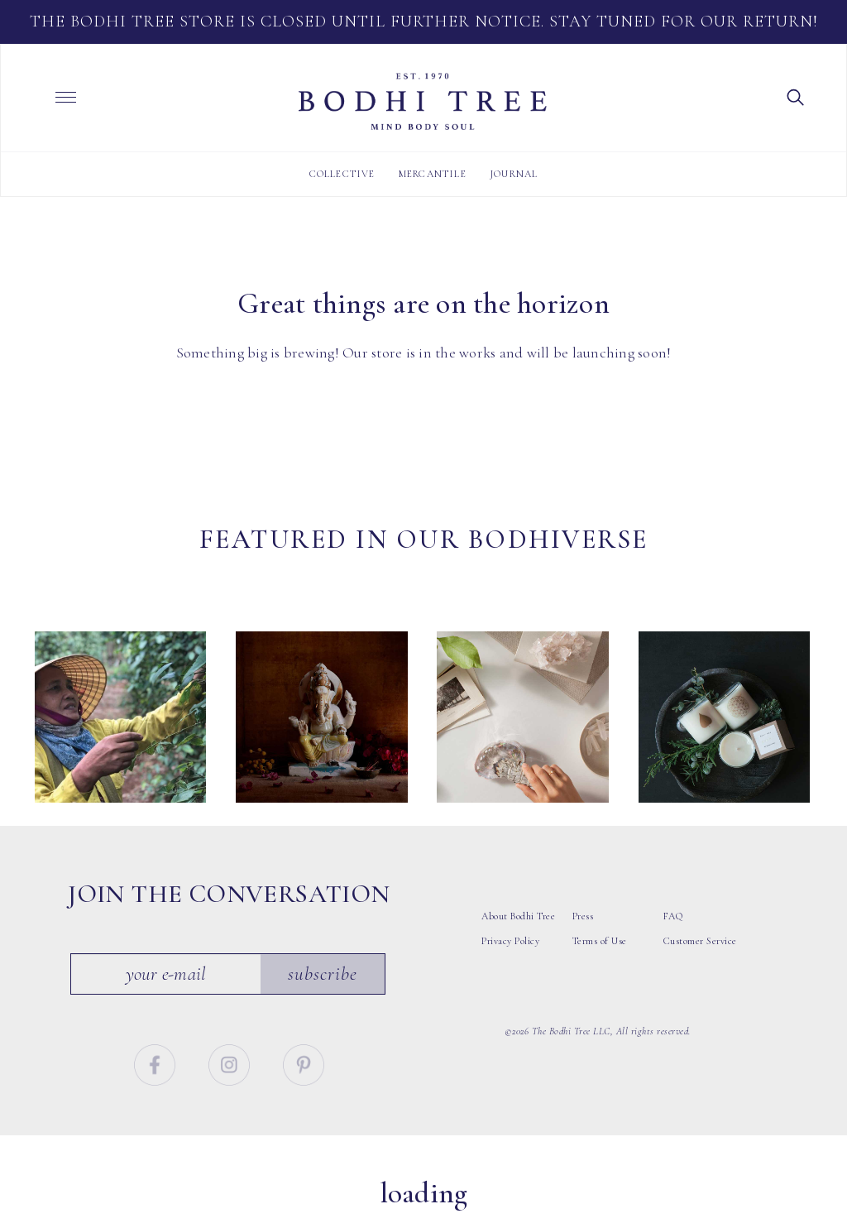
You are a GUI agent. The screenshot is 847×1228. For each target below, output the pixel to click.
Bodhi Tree (423, 102)
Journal (514, 174)
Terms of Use (599, 958)
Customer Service (700, 958)
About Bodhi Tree (518, 933)
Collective (342, 174)
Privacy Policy (510, 958)
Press (583, 933)
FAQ (673, 933)
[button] (796, 96)
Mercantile (433, 174)
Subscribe (322, 991)
